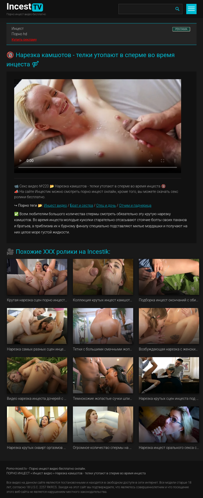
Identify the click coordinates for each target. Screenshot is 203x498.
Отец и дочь (106, 205)
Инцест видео (55, 205)
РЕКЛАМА (181, 29)
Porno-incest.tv (16, 468)
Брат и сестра (81, 205)
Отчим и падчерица (135, 205)
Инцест (18, 28)
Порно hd (19, 34)
